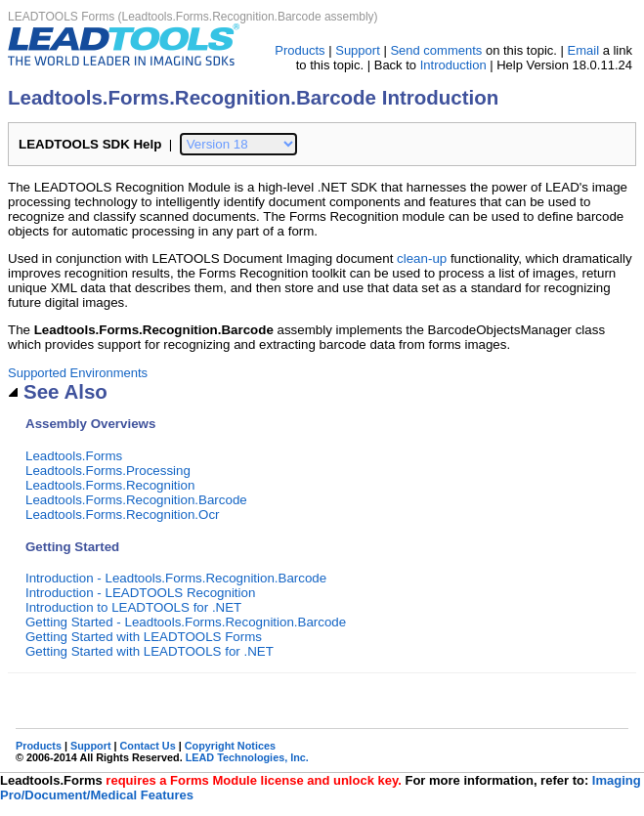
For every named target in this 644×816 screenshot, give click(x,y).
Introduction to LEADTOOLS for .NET (133, 607)
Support (357, 50)
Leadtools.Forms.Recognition (109, 485)
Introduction (453, 65)
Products (299, 50)
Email (584, 50)
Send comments (436, 50)
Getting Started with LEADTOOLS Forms (143, 636)
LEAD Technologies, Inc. (247, 757)
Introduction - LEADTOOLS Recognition (140, 592)
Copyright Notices (230, 746)
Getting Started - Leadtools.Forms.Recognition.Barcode (185, 622)
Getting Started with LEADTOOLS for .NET (149, 651)
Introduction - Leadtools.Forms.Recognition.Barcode (175, 578)
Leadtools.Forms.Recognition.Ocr (122, 514)
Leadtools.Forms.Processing (108, 470)
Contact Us (148, 746)
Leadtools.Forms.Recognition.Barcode (136, 500)
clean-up (422, 258)
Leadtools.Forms (73, 456)
